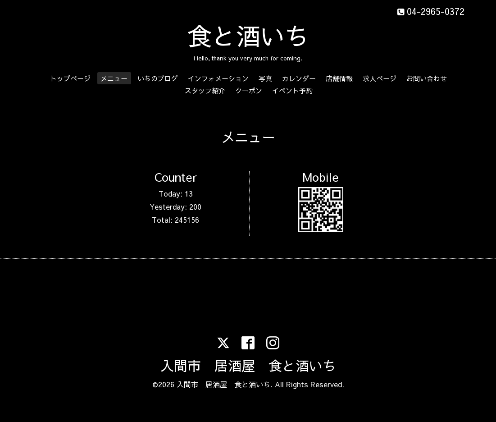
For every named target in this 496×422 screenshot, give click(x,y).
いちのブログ (157, 78)
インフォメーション (218, 78)
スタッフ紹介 (205, 90)
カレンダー (299, 78)
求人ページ (379, 78)
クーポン (248, 90)
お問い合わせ (426, 78)
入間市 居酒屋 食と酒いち (248, 365)
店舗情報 (339, 78)
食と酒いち (248, 35)
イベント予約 (292, 90)
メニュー (113, 78)
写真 (265, 78)
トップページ (70, 78)
